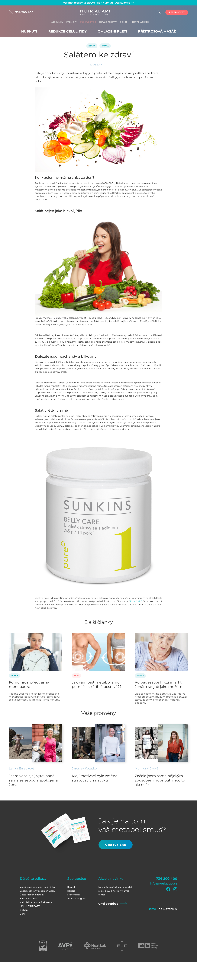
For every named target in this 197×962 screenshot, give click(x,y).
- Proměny (70, 22)
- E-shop (123, 22)
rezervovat (177, 12)
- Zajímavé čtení (87, 22)
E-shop (24, 910)
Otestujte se (124, 2)
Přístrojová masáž (157, 31)
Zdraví (92, 46)
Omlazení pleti (112, 31)
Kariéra (71, 891)
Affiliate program (76, 898)
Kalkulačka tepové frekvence (36, 902)
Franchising (73, 894)
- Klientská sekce (139, 22)
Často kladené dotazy (32, 894)
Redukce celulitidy (67, 31)
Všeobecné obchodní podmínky (37, 887)
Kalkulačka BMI (28, 898)
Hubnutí (29, 31)
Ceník (23, 914)
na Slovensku (168, 908)
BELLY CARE (135, 601)
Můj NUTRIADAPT (30, 906)
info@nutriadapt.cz (163, 883)
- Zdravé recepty (107, 22)
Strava (105, 46)
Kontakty (72, 887)
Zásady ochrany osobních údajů (37, 891)
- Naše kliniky (55, 22)
